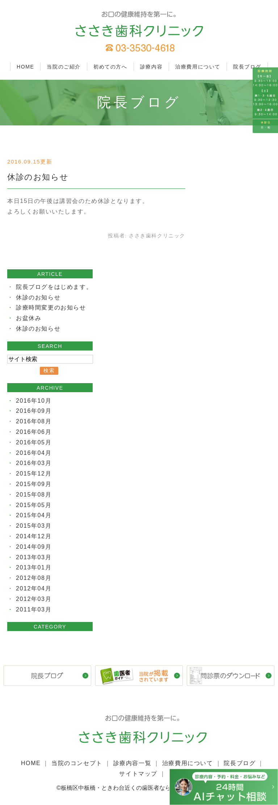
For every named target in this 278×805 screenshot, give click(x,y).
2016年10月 (33, 401)
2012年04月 (33, 588)
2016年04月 (33, 453)
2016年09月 (33, 411)
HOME (25, 67)
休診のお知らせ (37, 177)
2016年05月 (33, 442)
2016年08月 (33, 421)
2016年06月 (33, 432)
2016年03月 (33, 463)
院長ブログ (247, 67)
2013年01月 (33, 567)
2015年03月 (33, 526)
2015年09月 (33, 484)
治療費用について (197, 67)
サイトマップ (138, 774)
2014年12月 (33, 536)
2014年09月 (33, 547)
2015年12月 (33, 473)
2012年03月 (33, 599)
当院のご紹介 (64, 67)
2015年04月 (33, 515)
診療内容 (151, 67)
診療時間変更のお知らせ (51, 307)
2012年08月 (33, 578)
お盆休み (28, 318)
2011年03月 (33, 609)
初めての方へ (110, 67)
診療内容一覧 (132, 763)
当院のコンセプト (76, 763)
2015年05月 (33, 505)
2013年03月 (33, 557)
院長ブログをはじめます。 (54, 287)
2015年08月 (33, 494)
